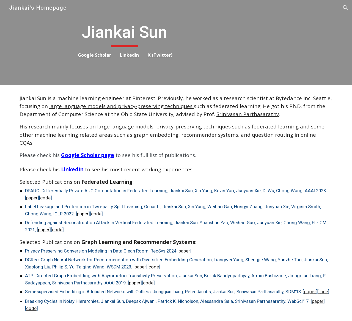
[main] (121, 43)
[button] (345, 7)
